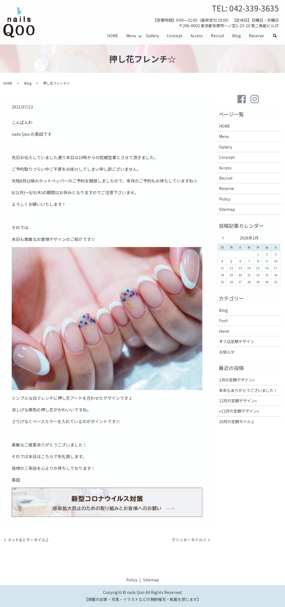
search (277, 36)
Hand (224, 331)
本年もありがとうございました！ (248, 390)
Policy (224, 199)
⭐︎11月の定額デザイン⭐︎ (239, 411)
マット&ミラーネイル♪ (28, 539)
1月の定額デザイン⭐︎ (237, 380)
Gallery (152, 35)
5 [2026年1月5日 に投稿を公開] (231, 261)
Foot (223, 320)
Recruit (217, 35)
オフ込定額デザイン (236, 341)
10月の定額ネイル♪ (237, 421)
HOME (112, 35)
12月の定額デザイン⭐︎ (238, 400)
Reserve (256, 35)
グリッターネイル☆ (189, 539)
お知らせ (227, 352)
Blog (236, 35)
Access (196, 35)
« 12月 (224, 237)
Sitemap (227, 209)
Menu (131, 35)
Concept (175, 35)
